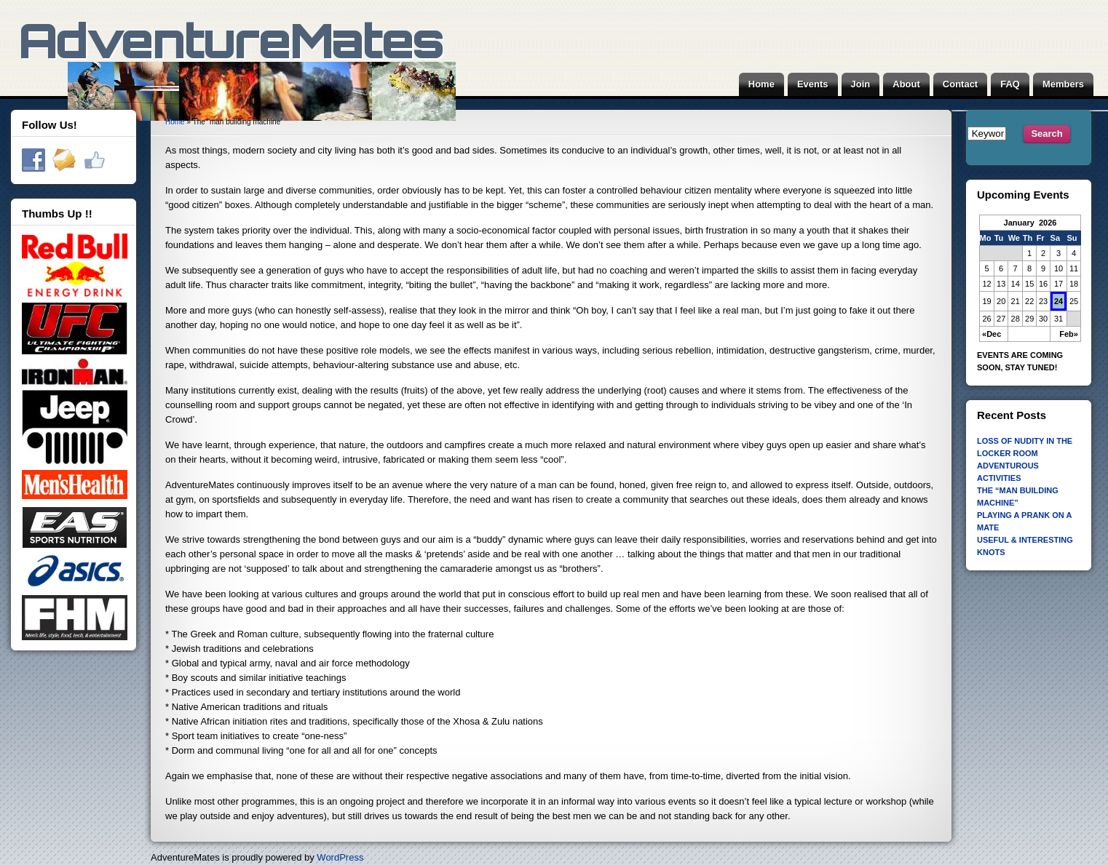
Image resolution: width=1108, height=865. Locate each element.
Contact (960, 84)
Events (812, 84)
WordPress (340, 857)
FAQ (1010, 84)
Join (861, 84)
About (906, 84)
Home (761, 84)
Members (1063, 84)
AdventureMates (237, 77)
